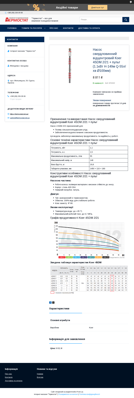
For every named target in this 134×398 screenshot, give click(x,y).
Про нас (53, 28)
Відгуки (40, 377)
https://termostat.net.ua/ (19, 114)
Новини (40, 374)
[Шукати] (125, 19)
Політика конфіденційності (89, 394)
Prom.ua (80, 392)
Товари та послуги (31, 28)
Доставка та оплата (89, 28)
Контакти (68, 28)
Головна (12, 28)
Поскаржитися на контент (68, 394)
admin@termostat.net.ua (20, 118)
